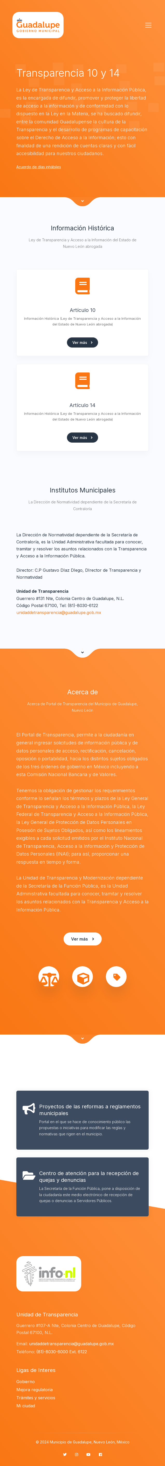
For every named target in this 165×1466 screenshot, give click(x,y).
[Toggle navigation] (147, 25)
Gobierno (25, 1381)
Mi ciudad (25, 1405)
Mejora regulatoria (34, 1389)
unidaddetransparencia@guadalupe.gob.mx (58, 612)
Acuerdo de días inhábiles (38, 167)
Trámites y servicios (35, 1397)
